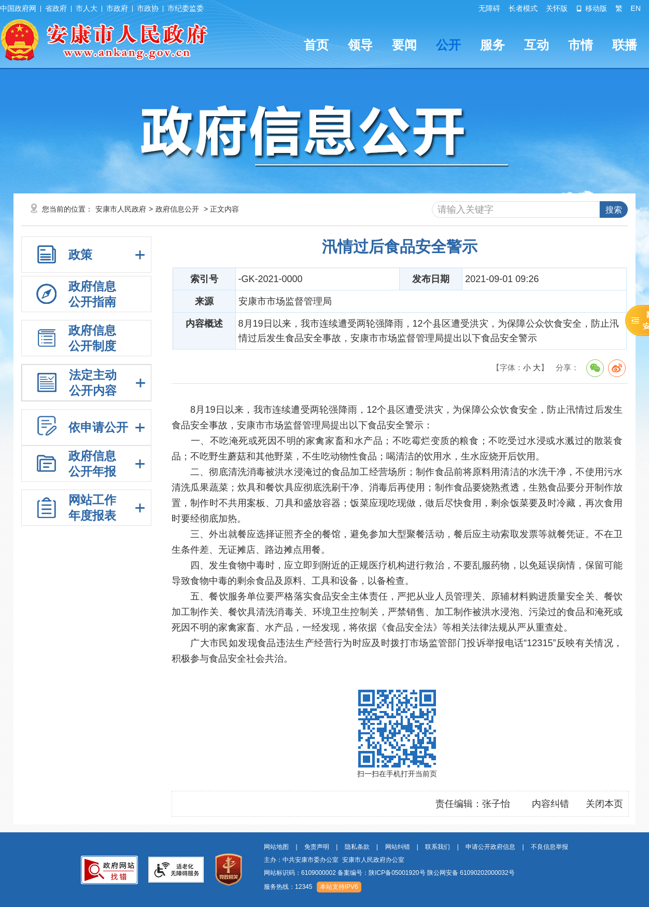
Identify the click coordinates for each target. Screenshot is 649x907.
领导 (360, 45)
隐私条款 (357, 846)
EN (636, 8)
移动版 (591, 8)
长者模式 (523, 8)
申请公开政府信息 (490, 846)
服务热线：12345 (288, 886)
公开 (448, 45)
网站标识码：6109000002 (389, 872)
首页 (316, 45)
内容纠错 (550, 804)
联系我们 (437, 846)
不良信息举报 (549, 846)
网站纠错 (397, 846)
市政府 (117, 8)
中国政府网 (18, 8)
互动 (536, 45)
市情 (580, 45)
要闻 (404, 45)
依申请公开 (98, 427)
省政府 (56, 8)
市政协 (148, 8)
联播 (624, 45)
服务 (492, 45)
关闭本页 (604, 804)
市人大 (86, 8)
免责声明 (316, 846)
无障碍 (489, 8)
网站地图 (276, 846)
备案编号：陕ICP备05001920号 (381, 872)
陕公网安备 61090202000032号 (471, 872)
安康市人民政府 (120, 209)
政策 (80, 254)
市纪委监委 (185, 8)
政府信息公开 (177, 209)
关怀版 (557, 8)
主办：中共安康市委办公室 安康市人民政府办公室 (334, 859)
